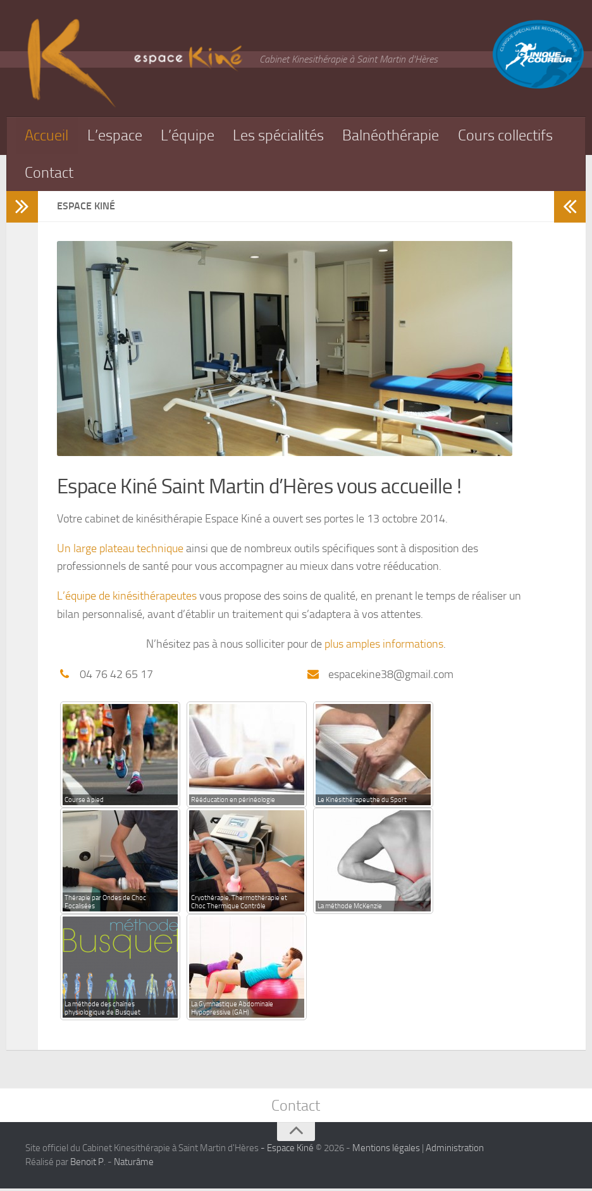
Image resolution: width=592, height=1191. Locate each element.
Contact (169, 173)
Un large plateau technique (120, 550)
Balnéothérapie (402, 136)
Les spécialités (286, 136)
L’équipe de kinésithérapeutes (127, 598)
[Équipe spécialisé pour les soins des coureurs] (538, 86)
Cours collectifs (75, 173)
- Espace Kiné (286, 1150)
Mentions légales (386, 1150)
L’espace (118, 136)
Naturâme (134, 1165)
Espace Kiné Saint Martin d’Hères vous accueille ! (263, 489)
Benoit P (87, 1165)
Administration (455, 1150)
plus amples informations (383, 646)
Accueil (48, 136)
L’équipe (191, 136)
